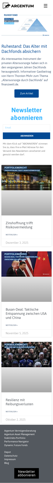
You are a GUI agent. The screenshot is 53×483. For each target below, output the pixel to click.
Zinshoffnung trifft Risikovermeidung (19, 225)
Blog (6, 463)
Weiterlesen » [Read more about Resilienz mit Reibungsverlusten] (12, 412)
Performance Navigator (16, 441)
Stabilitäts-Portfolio (14, 438)
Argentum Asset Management (19, 434)
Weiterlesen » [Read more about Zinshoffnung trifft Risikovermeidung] (12, 235)
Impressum (10, 459)
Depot (7, 452)
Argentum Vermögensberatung (20, 430)
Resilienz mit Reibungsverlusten (19, 402)
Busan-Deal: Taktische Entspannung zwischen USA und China (26, 314)
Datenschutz (10, 455)
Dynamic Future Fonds (16, 445)
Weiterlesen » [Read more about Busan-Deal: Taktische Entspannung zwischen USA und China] (12, 325)
